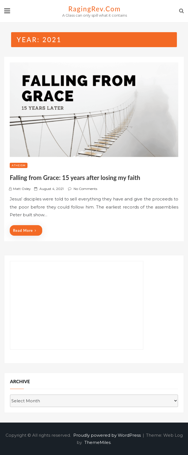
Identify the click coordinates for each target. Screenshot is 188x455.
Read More (24, 230)
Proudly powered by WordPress (107, 435)
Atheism (19, 165)
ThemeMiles (97, 442)
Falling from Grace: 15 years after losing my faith (75, 177)
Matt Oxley (22, 189)
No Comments (85, 189)
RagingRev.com (94, 9)
